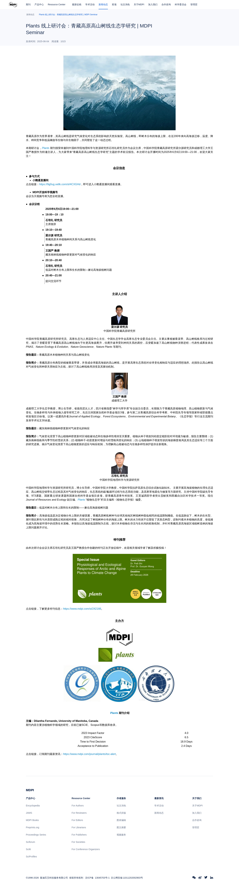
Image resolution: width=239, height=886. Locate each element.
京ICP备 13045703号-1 (97, 877)
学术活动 (90, 4)
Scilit (28, 849)
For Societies (78, 842)
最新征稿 (76, 4)
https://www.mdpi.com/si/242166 (82, 608)
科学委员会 (180, 4)
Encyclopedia (33, 805)
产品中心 (39, 4)
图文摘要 (121, 827)
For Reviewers (79, 813)
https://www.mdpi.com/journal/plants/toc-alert (89, 754)
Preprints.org (32, 827)
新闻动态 (103, 4)
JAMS (29, 813)
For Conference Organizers (86, 849)
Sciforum (30, 842)
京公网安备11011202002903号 (127, 877)
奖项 (114, 4)
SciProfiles (31, 856)
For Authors (78, 805)
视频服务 (121, 834)
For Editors (77, 820)
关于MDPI (139, 4)
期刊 (28, 4)
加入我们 (153, 4)
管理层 (193, 4)
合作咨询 (166, 4)
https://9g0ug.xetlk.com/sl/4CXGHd (59, 184)
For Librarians (79, 827)
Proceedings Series (36, 834)
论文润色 (125, 4)
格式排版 (121, 813)
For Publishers (79, 834)
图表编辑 (121, 820)
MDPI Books (32, 820)
